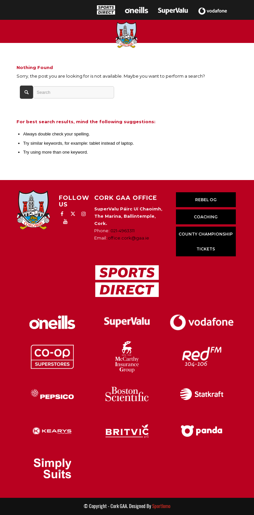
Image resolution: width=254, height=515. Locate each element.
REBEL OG (206, 199)
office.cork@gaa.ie (128, 237)
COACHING (206, 216)
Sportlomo (161, 506)
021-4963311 (122, 230)
